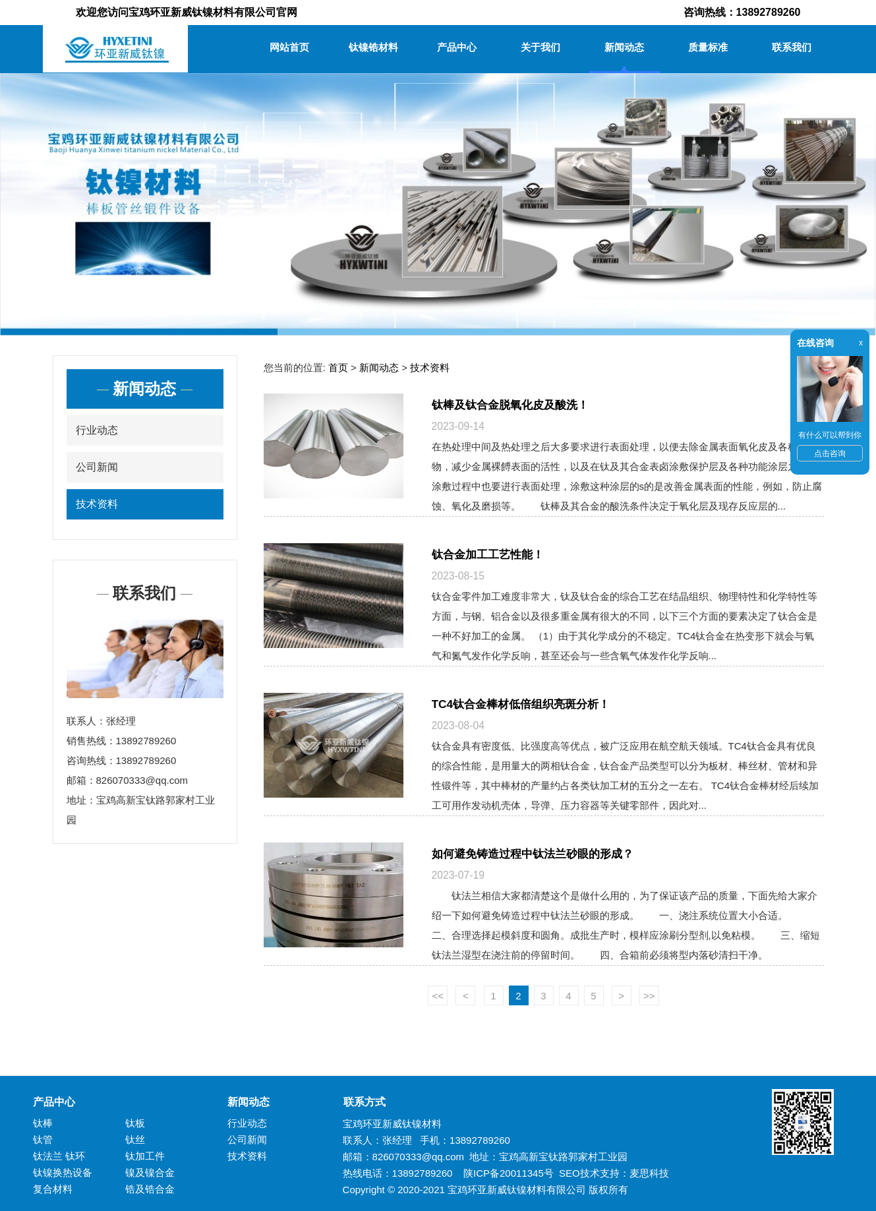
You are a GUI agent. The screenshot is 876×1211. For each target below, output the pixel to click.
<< (438, 995)
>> (649, 995)
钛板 (135, 1123)
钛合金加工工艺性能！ (488, 554)
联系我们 (791, 47)
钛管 (43, 1139)
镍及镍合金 (150, 1172)
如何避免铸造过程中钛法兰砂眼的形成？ (532, 853)
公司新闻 (97, 467)
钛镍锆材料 (373, 47)
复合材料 (53, 1189)
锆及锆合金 (150, 1189)
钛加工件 (145, 1156)
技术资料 (97, 504)
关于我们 (540, 47)
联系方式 (359, 1102)
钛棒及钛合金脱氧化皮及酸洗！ (510, 404)
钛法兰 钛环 (59, 1156)
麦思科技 (649, 1173)
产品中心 (457, 47)
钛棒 (43, 1123)
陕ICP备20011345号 (508, 1173)
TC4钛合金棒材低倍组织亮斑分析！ (521, 704)
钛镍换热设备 (62, 1172)
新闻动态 (624, 47)
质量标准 (708, 47)
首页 (338, 367)
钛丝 (135, 1139)
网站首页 (289, 47)
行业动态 (97, 430)
